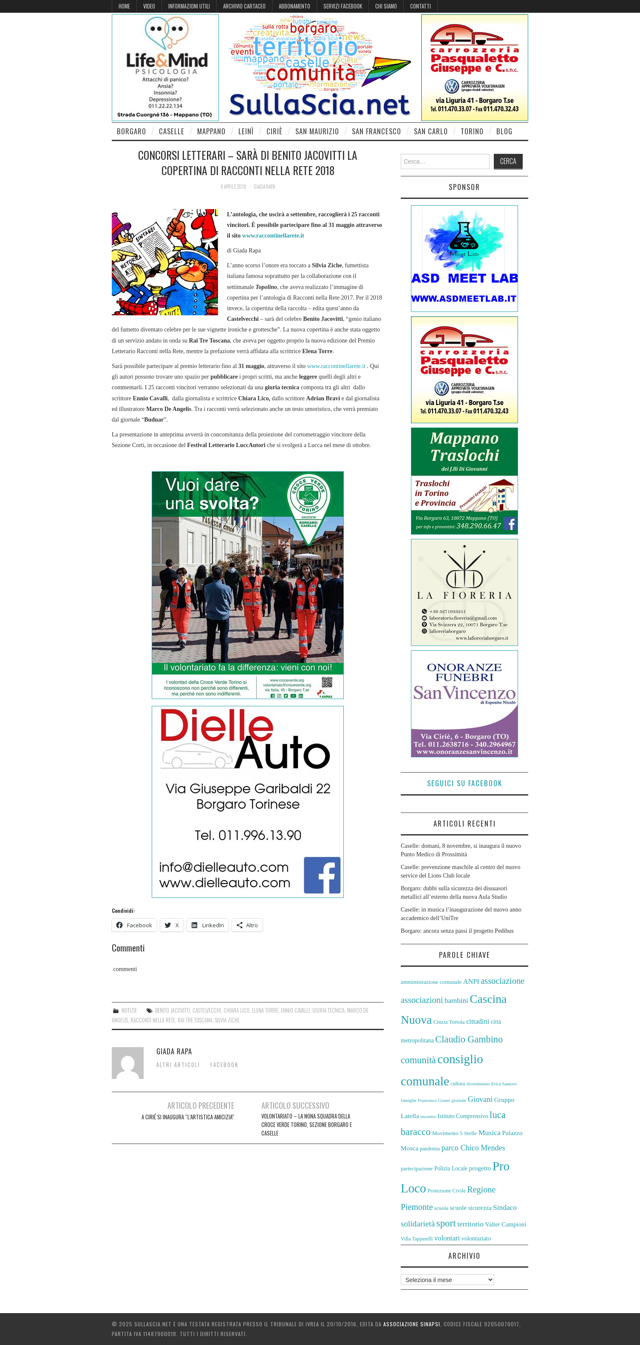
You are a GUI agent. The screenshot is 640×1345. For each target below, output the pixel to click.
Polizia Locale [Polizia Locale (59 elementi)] (450, 1168)
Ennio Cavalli (295, 1010)
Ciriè (274, 131)
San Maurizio (317, 131)
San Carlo (431, 131)
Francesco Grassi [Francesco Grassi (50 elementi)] (434, 1100)
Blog (504, 131)
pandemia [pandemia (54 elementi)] (430, 1149)
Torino (472, 131)
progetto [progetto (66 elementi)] (480, 1168)
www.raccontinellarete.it (273, 235)
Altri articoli (178, 1065)
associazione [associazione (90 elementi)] (502, 980)
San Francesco (376, 131)
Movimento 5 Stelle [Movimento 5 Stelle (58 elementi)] (454, 1133)
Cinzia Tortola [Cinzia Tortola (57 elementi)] (449, 1022)
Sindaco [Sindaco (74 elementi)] (505, 1207)
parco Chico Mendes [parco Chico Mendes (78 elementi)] (473, 1148)
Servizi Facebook (342, 6)
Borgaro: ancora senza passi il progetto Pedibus (457, 931)
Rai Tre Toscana (195, 1020)
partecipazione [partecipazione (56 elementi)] (417, 1169)
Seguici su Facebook (464, 783)
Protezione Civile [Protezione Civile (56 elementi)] (447, 1191)
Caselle (171, 131)
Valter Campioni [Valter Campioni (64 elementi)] (505, 1224)
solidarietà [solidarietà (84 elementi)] (418, 1223)
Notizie (129, 1010)
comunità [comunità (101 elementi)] (418, 1060)
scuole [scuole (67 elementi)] (458, 1207)
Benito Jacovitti (172, 1010)
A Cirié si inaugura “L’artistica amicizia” (188, 1117)
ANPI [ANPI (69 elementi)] (471, 981)
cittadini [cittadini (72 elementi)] (477, 1021)
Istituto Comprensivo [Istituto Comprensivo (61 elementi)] (463, 1116)
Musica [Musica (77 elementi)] (490, 1132)
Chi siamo (386, 6)
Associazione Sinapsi (411, 1324)
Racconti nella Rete (152, 1020)
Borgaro (131, 131)
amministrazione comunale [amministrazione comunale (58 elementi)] (431, 982)
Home (124, 6)
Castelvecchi (207, 1010)
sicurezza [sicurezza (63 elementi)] (480, 1207)
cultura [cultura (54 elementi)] (458, 1084)
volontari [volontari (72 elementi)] (447, 1238)
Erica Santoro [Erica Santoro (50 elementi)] (504, 1083)
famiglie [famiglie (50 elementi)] (408, 1100)
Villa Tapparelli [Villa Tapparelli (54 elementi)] (417, 1239)
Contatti (420, 6)
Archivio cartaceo (244, 6)
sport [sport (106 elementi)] (446, 1223)
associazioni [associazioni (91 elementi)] (422, 1000)
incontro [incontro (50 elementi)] (428, 1116)
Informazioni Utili (189, 6)
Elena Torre (265, 1010)
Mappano (211, 131)
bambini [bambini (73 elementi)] (456, 1001)
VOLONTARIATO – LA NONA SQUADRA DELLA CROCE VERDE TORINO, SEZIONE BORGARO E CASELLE (306, 1124)
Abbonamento (294, 6)
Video (149, 6)
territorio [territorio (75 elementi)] (470, 1224)
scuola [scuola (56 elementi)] (441, 1208)
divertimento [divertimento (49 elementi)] (478, 1084)
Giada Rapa (264, 186)
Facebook (224, 1065)
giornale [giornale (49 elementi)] (458, 1100)
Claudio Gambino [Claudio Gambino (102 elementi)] (469, 1039)
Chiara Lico (236, 1010)
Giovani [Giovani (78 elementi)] (480, 1099)
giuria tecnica (328, 1010)
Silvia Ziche (227, 1020)
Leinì (246, 131)
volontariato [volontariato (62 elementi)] (476, 1238)
